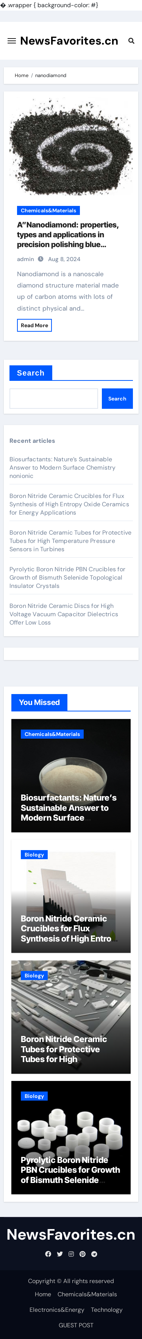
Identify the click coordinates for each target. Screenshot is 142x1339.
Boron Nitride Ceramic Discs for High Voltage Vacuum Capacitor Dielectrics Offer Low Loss (63, 614)
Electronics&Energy (57, 1310)
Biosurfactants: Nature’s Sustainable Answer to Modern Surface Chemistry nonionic (62, 467)
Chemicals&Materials (48, 210)
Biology (34, 854)
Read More (34, 325)
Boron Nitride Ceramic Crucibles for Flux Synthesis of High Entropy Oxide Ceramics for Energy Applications (69, 504)
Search (31, 373)
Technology (107, 1310)
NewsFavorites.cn (69, 40)
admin (25, 259)
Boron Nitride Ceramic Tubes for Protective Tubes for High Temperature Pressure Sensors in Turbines (70, 541)
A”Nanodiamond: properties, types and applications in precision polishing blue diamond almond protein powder (68, 244)
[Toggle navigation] (12, 40)
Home (43, 1294)
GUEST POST (76, 1325)
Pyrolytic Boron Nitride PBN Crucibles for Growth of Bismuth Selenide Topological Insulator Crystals (67, 577)
